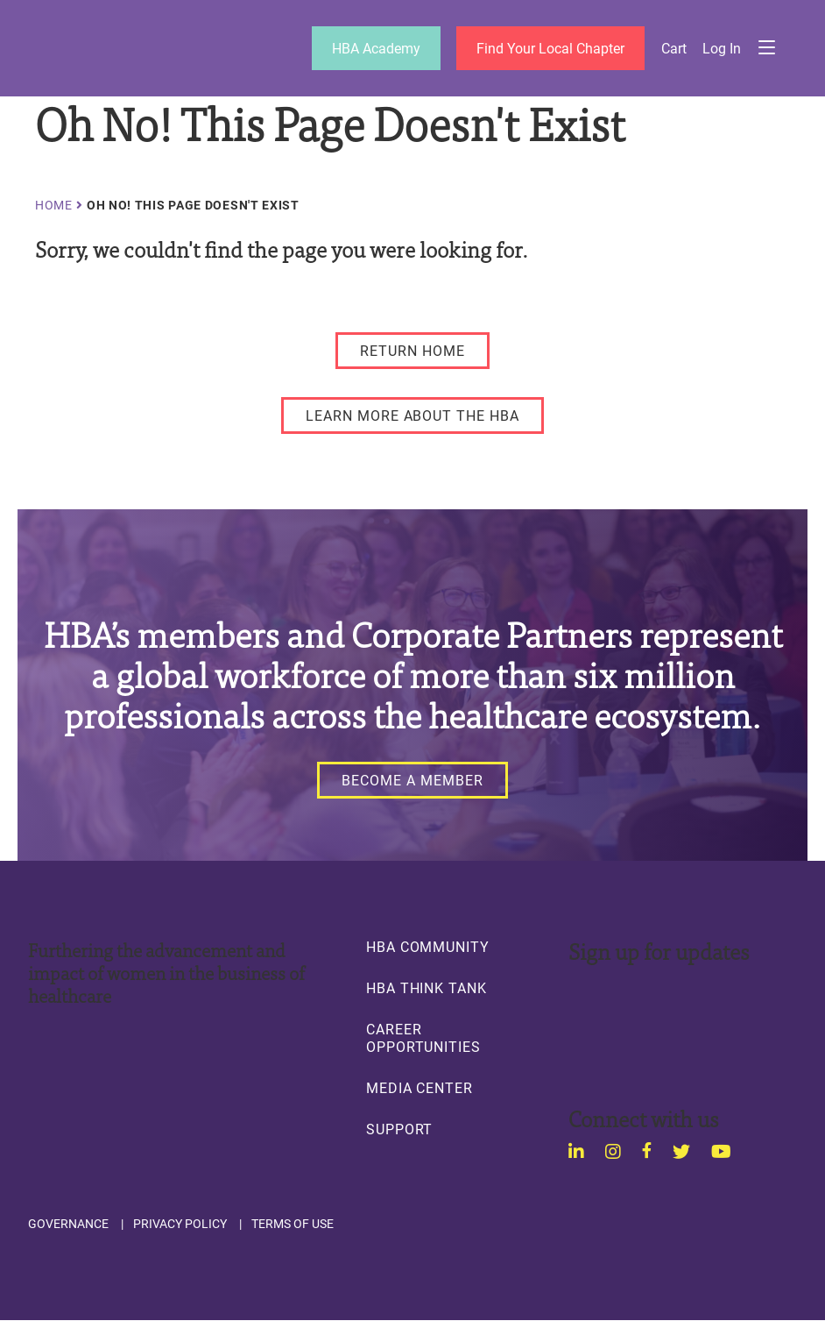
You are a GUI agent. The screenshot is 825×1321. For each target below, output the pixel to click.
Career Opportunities (423, 1037)
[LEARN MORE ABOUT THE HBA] (412, 415)
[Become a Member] (412, 780)
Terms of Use (292, 1224)
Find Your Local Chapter (550, 48)
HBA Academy (376, 48)
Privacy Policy (180, 1224)
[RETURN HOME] (412, 350)
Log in (721, 48)
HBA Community (428, 946)
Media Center (419, 1088)
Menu (766, 48)
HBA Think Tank (426, 988)
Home (54, 205)
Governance (68, 1224)
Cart (674, 48)
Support (400, 1129)
